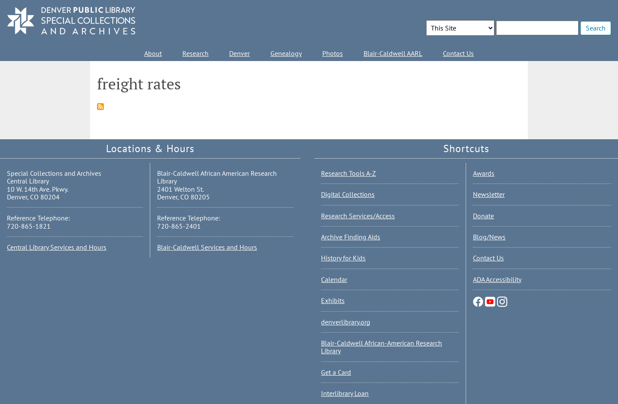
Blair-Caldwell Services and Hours (207, 247)
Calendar (334, 279)
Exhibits (333, 300)
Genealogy (286, 53)
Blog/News (489, 237)
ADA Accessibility (497, 279)
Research (195, 53)
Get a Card (336, 372)
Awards (483, 173)
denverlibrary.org (345, 322)
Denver (239, 53)
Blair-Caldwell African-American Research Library (381, 347)
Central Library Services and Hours (56, 247)
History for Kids (343, 258)
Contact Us (458, 53)
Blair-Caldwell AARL (393, 53)
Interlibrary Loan (345, 393)
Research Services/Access (358, 215)
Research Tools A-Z (348, 173)
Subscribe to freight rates (100, 106)
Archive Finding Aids (350, 237)
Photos (332, 53)
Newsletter (489, 194)
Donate (483, 215)
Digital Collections (348, 194)
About (153, 53)
